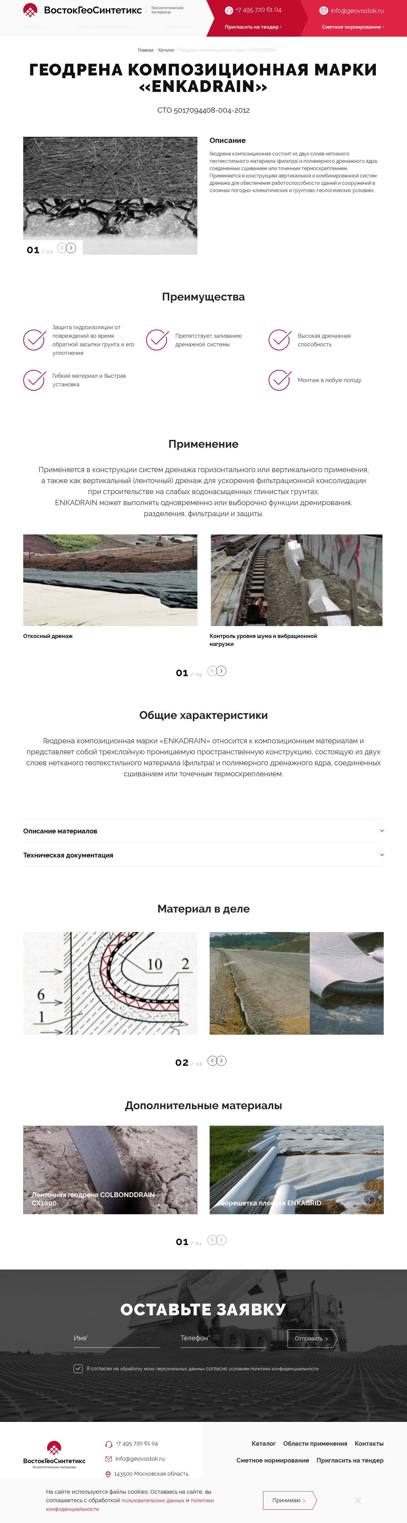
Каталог (35, 27)
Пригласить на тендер (350, 1465)
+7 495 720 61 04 (258, 9)
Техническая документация (203, 860)
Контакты (177, 27)
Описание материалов (203, 835)
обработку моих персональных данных (165, 1375)
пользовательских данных (155, 1500)
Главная (145, 54)
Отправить (311, 1344)
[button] (62, 251)
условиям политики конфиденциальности (282, 1375)
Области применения (107, 27)
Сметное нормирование (272, 1465)
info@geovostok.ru (357, 11)
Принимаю (289, 1500)
